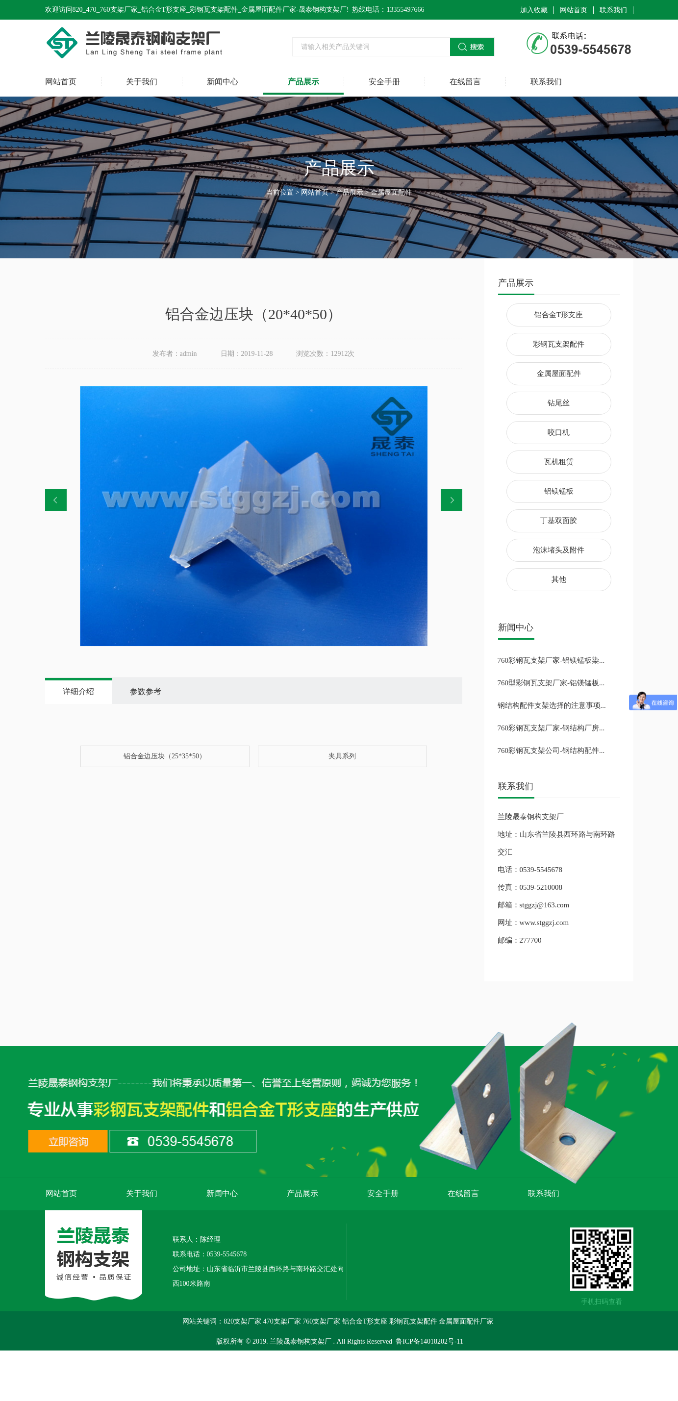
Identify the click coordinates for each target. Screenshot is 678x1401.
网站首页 (573, 10)
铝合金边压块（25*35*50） (165, 756)
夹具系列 (342, 756)
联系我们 (613, 10)
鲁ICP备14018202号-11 (429, 1341)
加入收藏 (534, 10)
